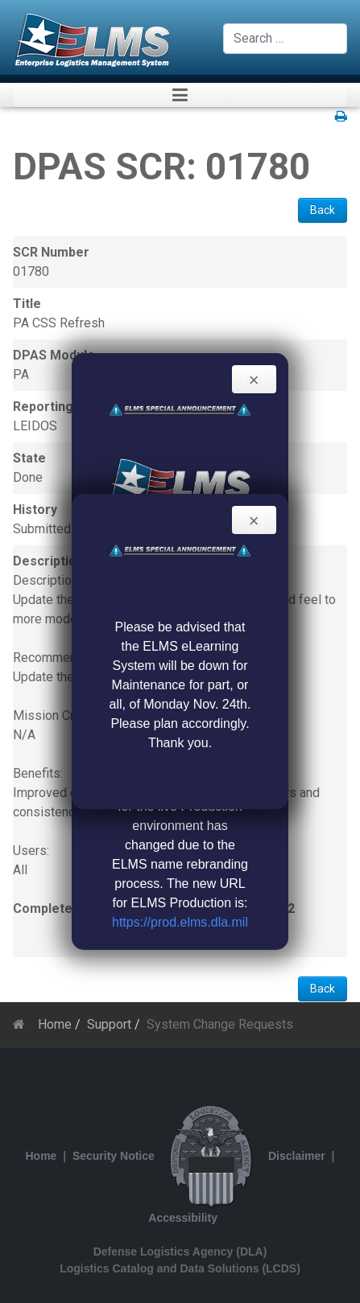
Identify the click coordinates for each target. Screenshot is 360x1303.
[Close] (254, 379)
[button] (180, 95)
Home (41, 1155)
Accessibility (182, 1217)
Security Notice (113, 1155)
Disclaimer (296, 1155)
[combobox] (285, 38)
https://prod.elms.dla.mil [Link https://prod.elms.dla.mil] (180, 922)
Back (322, 209)
